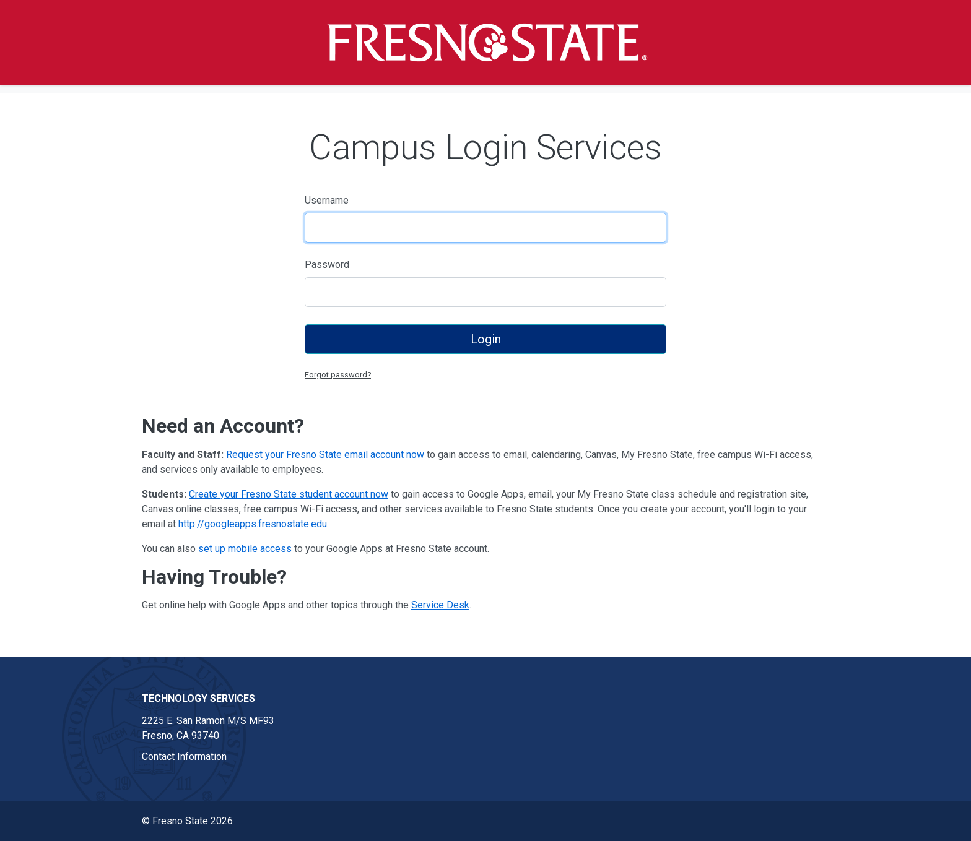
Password (327, 264)
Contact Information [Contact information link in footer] (184, 756)
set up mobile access (245, 548)
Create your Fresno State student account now (288, 494)
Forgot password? (338, 374)
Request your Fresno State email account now (325, 454)
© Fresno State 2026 (187, 821)
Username (327, 200)
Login (486, 339)
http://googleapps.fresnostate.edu (252, 524)
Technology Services (198, 698)
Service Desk (440, 605)
